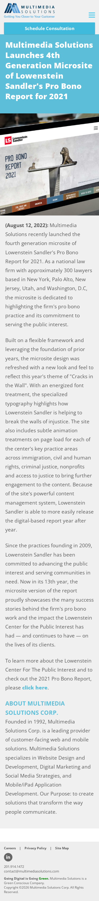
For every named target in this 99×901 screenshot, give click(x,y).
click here (35, 687)
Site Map (62, 848)
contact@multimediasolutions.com (31, 871)
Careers (10, 848)
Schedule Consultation (49, 28)
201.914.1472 (14, 866)
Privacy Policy (35, 848)
